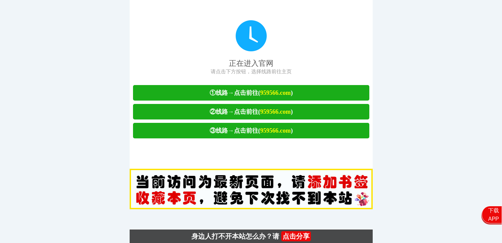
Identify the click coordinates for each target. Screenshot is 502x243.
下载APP (493, 215)
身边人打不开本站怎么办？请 (251, 236)
